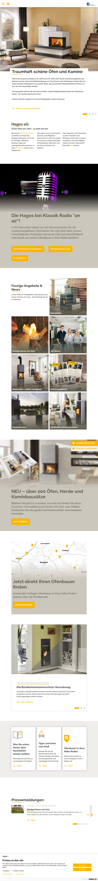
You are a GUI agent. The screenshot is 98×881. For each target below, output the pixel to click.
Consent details (7, 874)
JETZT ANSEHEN (20, 522)
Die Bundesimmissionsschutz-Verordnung (43, 687)
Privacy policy (20, 874)
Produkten (19, 148)
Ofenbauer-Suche (26, 133)
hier (72, 145)
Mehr (19, 761)
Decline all (82, 869)
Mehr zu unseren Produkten (28, 108)
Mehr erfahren (27, 702)
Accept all (82, 865)
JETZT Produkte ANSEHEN (27, 249)
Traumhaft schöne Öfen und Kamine (47, 71)
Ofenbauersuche (60, 249)
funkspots (19, 258)
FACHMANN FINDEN (24, 605)
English (6, 856)
